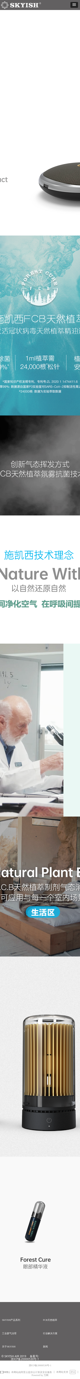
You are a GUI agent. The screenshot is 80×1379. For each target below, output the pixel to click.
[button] (74, 5)
